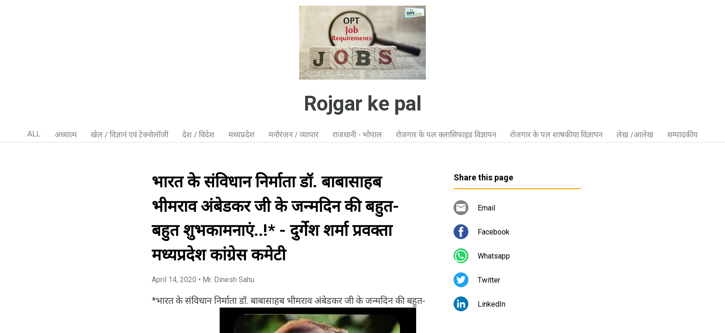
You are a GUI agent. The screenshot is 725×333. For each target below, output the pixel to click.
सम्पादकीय (682, 134)
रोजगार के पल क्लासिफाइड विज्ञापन (446, 134)
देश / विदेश (198, 134)
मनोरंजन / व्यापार (294, 134)
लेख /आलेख (634, 134)
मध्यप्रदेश (241, 134)
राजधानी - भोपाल (357, 134)
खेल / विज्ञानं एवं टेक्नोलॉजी (129, 134)
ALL (34, 133)
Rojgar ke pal (363, 104)
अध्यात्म (66, 134)
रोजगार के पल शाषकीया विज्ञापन (556, 134)
